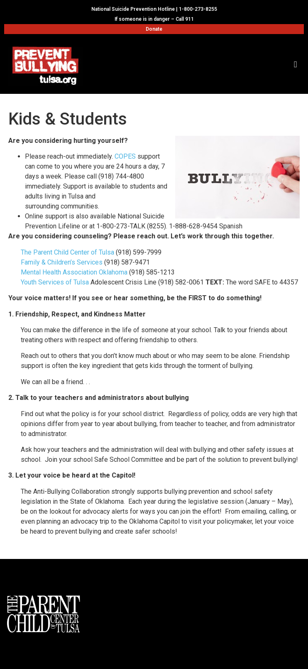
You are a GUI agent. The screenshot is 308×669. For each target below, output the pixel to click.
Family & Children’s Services (62, 262)
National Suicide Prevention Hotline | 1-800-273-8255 (154, 9)
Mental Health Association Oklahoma (74, 272)
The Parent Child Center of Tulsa (67, 252)
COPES (125, 156)
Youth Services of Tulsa (55, 282)
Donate (154, 29)
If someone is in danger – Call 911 (154, 19)
